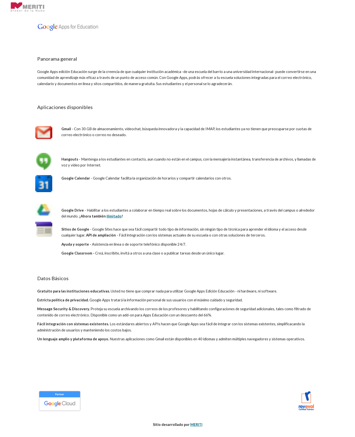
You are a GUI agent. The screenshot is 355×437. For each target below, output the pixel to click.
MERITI (196, 424)
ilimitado (114, 216)
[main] (177, 58)
